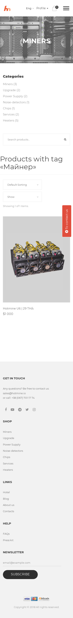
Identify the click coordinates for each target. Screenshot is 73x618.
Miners (7, 431)
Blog (6, 498)
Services (8, 463)
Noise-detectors (13, 450)
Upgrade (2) (11, 90)
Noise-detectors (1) (16, 102)
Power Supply (11, 444)
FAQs (6, 533)
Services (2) (11, 114)
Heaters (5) (10, 120)
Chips (6, 457)
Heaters (8, 469)
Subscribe (20, 574)
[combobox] (30, 8)
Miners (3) (10, 84)
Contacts (8, 511)
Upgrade (8, 438)
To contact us (67, 221)
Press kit (8, 540)
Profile (42, 8)
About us (8, 504)
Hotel (6, 492)
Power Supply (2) (15, 96)
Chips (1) (9, 108)
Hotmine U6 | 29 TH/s (18, 308)
